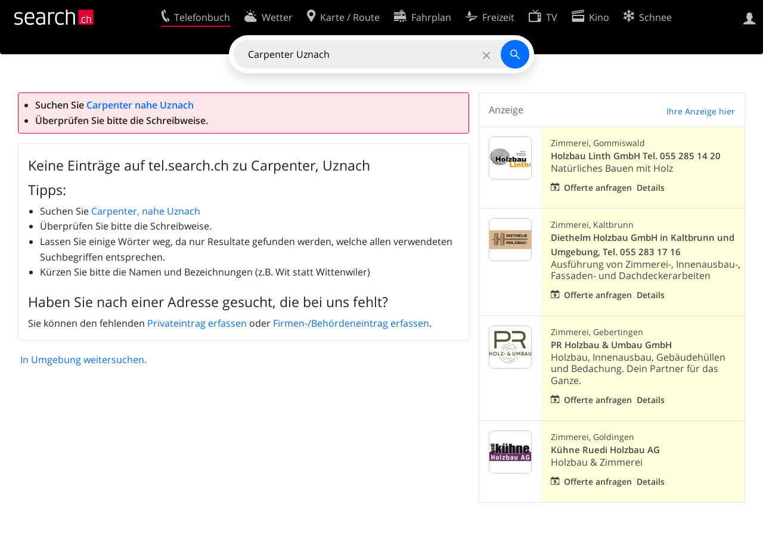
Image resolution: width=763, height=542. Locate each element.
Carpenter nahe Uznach (140, 105)
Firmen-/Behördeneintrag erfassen (351, 323)
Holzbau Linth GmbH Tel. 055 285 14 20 (636, 156)
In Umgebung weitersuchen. (83, 359)
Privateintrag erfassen (197, 323)
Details (651, 187)
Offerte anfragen (598, 187)
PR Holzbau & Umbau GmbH (611, 345)
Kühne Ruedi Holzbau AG (605, 450)
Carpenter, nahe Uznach (145, 211)
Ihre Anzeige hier (700, 111)
